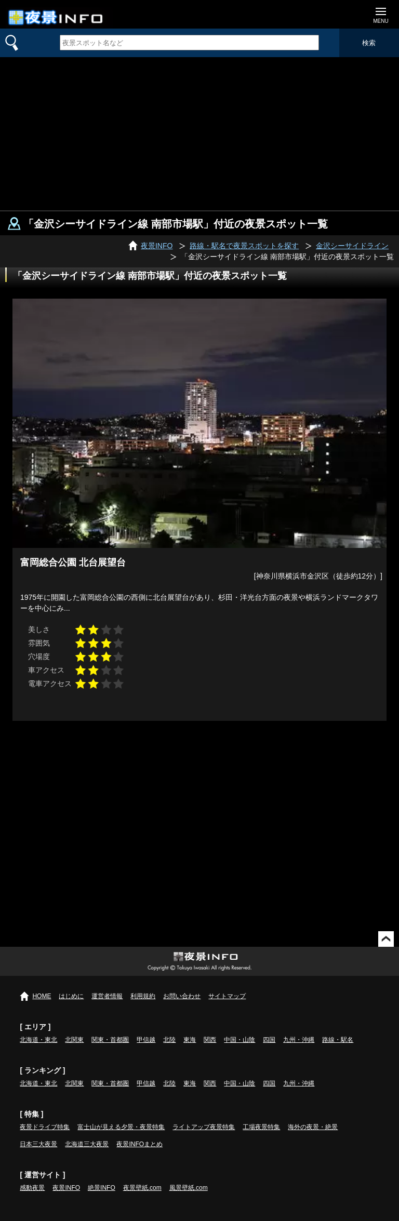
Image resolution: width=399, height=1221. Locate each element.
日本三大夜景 (38, 1144)
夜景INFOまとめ (139, 1144)
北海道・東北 (38, 1039)
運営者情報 (107, 996)
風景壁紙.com (188, 1187)
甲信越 (146, 1039)
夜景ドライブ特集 (45, 1127)
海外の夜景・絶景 (313, 1127)
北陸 (169, 1039)
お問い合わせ (182, 996)
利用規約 (142, 996)
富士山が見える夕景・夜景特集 (121, 1127)
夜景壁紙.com (142, 1187)
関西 (210, 1039)
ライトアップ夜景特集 (203, 1127)
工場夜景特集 (261, 1127)
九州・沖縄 (298, 1039)
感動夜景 (32, 1187)
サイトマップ (227, 996)
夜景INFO (66, 1187)
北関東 (74, 1039)
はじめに (71, 996)
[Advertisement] (199, 132)
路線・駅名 (337, 1039)
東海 (189, 1039)
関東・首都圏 (110, 1039)
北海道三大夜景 (87, 1144)
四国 (269, 1039)
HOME (41, 996)
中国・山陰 (239, 1039)
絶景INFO (101, 1187)
